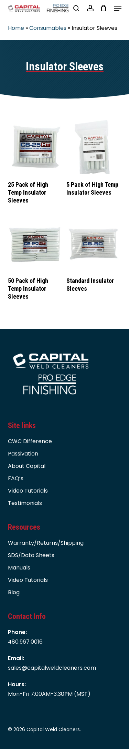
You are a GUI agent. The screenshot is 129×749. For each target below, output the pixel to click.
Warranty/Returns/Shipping (46, 543)
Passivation (23, 454)
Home (16, 28)
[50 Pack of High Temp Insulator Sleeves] (35, 243)
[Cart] (103, 8)
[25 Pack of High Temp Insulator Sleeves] (35, 147)
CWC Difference (30, 441)
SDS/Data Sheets (31, 555)
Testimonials (25, 503)
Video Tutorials (28, 491)
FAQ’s (15, 478)
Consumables (47, 28)
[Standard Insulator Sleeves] (93, 243)
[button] (117, 8)
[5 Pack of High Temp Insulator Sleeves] (93, 147)
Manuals (19, 568)
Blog (14, 592)
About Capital (26, 466)
